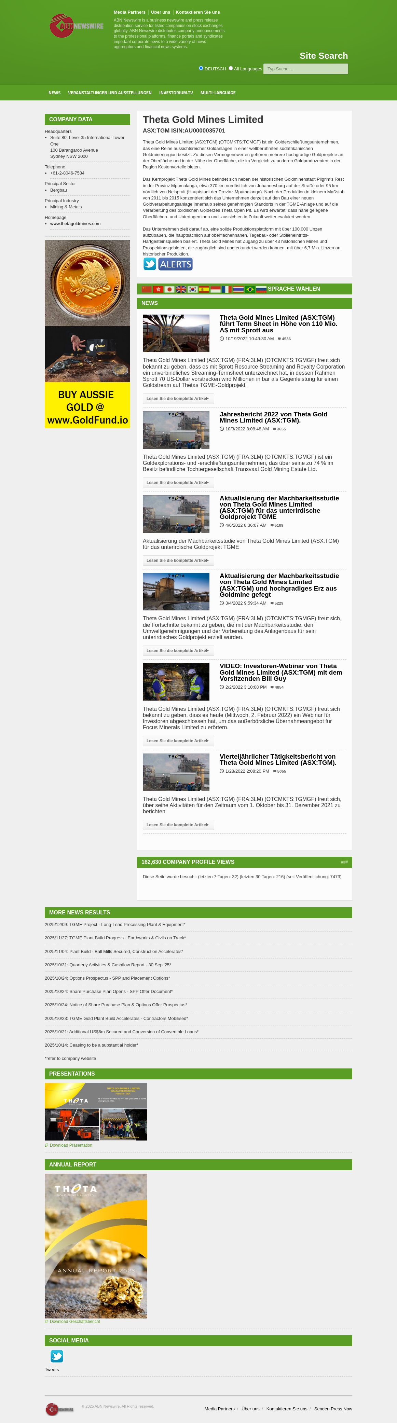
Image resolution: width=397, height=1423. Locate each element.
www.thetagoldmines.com (75, 223)
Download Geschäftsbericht (72, 1321)
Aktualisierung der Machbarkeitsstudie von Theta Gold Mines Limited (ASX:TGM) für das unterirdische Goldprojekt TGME (279, 508)
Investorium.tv (176, 92)
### (344, 862)
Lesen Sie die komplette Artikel (178, 399)
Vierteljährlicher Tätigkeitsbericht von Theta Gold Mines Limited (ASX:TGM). (278, 759)
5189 (279, 525)
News (54, 92)
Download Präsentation (68, 1145)
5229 (279, 603)
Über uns (160, 12)
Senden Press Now (333, 1408)
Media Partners (130, 12)
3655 (281, 429)
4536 (286, 338)
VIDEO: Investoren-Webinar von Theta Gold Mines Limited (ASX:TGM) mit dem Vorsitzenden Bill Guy (281, 672)
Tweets (52, 1369)
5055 (281, 771)
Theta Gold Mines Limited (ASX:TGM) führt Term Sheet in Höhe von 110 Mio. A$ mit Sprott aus (279, 323)
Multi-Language (218, 92)
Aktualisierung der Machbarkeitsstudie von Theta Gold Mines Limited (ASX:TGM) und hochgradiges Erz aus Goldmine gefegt (279, 585)
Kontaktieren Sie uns (198, 12)
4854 (279, 687)
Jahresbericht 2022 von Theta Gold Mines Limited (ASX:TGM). (274, 417)
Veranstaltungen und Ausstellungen (110, 92)
